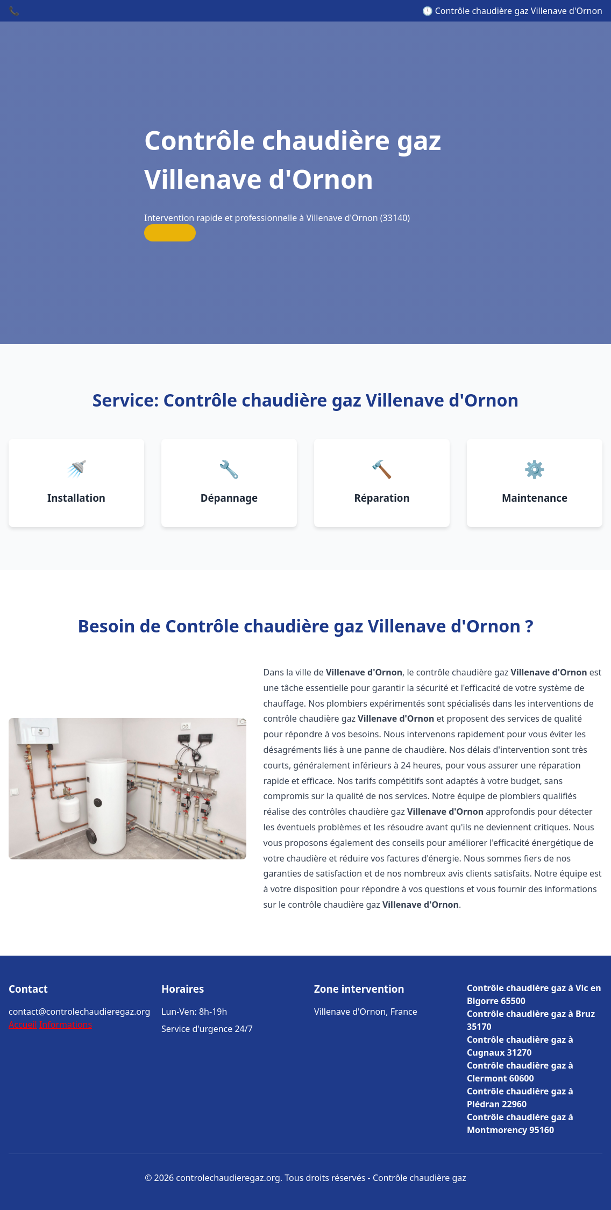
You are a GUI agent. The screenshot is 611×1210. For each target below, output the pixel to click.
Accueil (23, 1024)
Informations (65, 1024)
